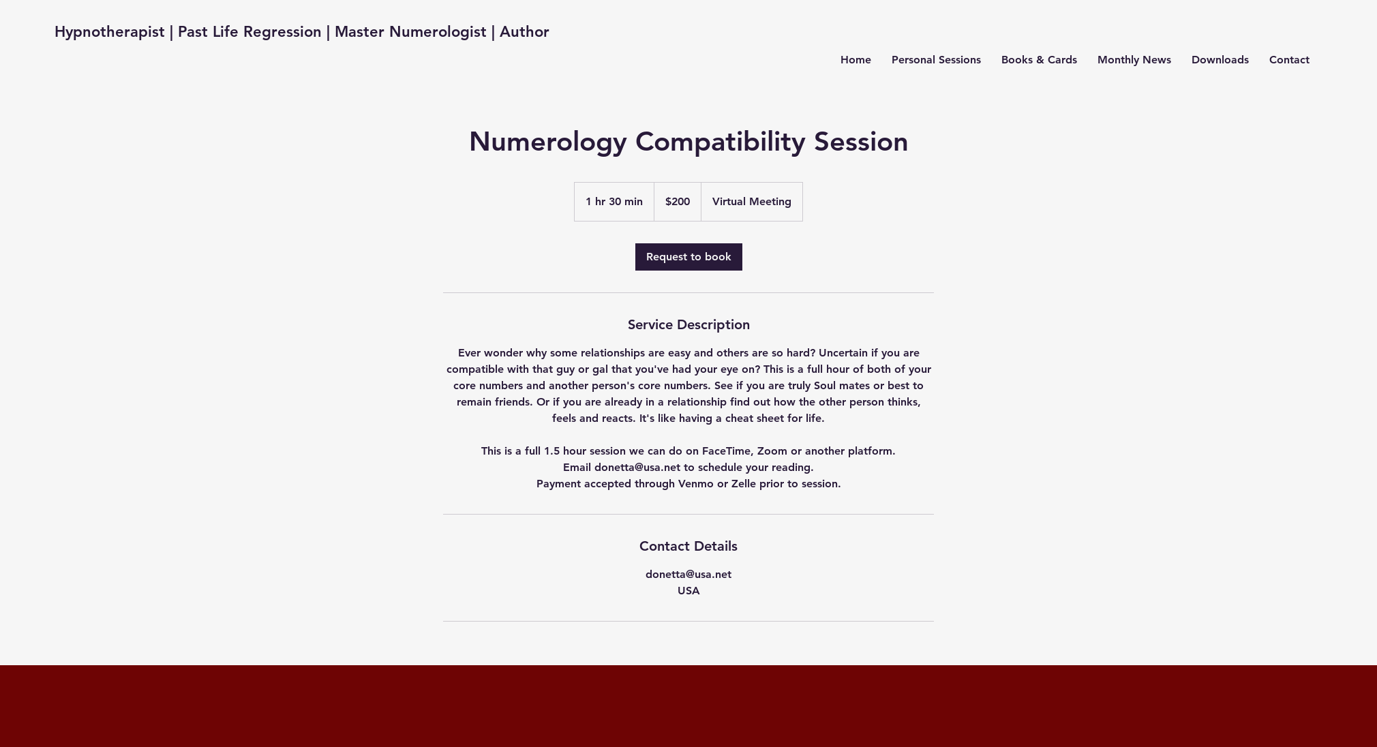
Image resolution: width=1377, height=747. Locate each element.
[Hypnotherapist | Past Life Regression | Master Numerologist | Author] (302, 32)
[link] (688, 257)
